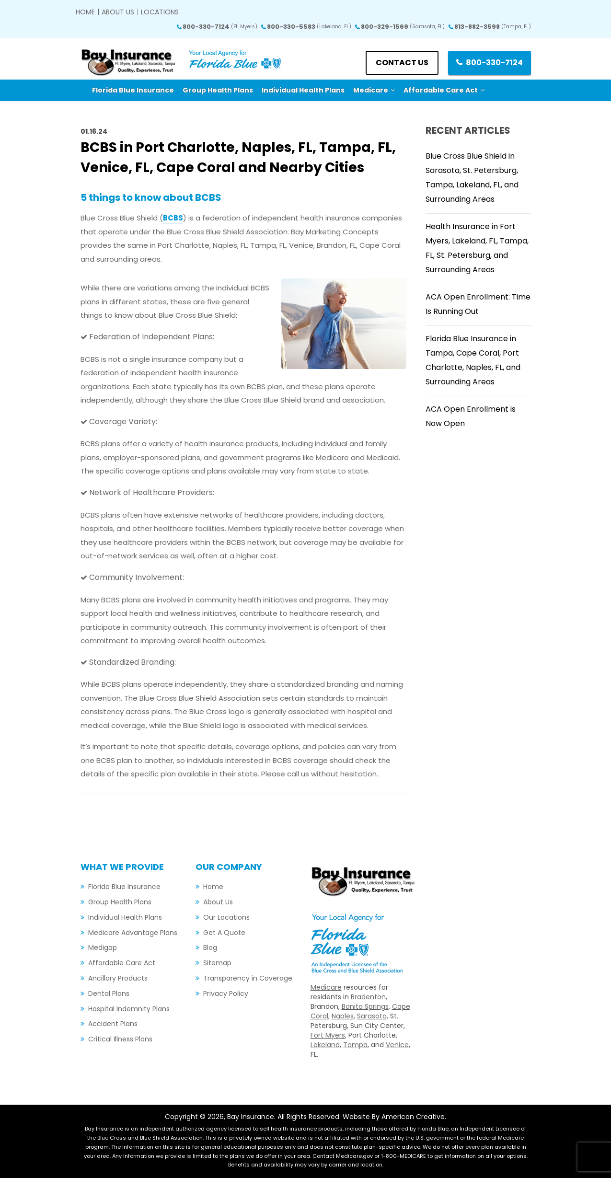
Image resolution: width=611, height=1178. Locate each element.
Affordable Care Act (121, 963)
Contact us (402, 62)
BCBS (173, 218)
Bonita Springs (365, 1006)
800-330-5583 (309, 26)
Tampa (355, 1045)
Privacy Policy (225, 993)
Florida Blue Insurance (124, 886)
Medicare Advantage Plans (132, 932)
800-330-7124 (220, 26)
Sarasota (372, 1016)
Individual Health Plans (125, 917)
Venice (397, 1045)
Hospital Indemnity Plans (129, 1009)
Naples (343, 1016)
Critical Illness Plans (120, 1039)
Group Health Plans (119, 902)
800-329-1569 (403, 26)
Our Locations (226, 917)
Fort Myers (328, 1035)
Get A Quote (224, 932)
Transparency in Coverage (247, 978)
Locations (160, 12)
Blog (210, 947)
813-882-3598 (492, 26)
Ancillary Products (118, 978)
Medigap (102, 947)
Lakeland (325, 1045)
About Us (118, 12)
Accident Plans (113, 1023)
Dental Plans (108, 993)
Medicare (326, 987)
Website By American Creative (394, 1116)
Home (85, 12)
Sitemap (217, 963)
